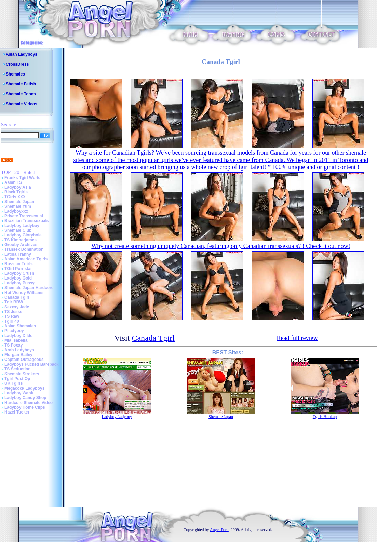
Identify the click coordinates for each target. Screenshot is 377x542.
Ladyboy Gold (18, 278)
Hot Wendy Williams (23, 292)
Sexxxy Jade (16, 306)
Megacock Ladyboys (24, 388)
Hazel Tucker (16, 412)
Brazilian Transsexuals (26, 220)
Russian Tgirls (18, 263)
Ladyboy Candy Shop (25, 397)
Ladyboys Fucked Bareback (31, 364)
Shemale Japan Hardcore (28, 287)
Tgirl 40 (11, 321)
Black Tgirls (16, 192)
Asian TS (13, 182)
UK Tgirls (13, 383)
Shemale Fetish (21, 84)
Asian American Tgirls (26, 259)
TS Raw (11, 316)
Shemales (15, 74)
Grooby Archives (20, 244)
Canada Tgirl (16, 297)
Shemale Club (17, 230)
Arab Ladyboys (19, 350)
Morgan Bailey (18, 354)
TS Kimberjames (20, 240)
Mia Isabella (15, 340)
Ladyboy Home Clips (24, 407)
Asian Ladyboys (21, 54)
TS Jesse (13, 311)
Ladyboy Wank (18, 393)
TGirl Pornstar (18, 268)
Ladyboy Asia (17, 187)
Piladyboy (14, 330)
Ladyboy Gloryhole (23, 235)
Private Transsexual (23, 216)
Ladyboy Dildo (18, 335)
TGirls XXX (15, 196)
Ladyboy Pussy (19, 283)
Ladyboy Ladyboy (21, 225)
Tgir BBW (13, 302)
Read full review (297, 338)
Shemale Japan (19, 201)
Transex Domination (24, 249)
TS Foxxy (13, 345)
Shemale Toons (21, 94)
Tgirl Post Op (17, 378)
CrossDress (17, 64)
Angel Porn (219, 529)
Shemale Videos (21, 103)
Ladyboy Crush (19, 273)
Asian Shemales (20, 326)
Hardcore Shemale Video (28, 402)
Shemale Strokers (21, 373)
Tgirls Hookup (325, 416)
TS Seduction (17, 369)
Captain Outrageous (24, 359)
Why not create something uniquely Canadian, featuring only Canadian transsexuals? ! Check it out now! (220, 246)
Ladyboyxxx (16, 211)
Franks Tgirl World (22, 177)
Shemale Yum (17, 206)
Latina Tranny (17, 254)
